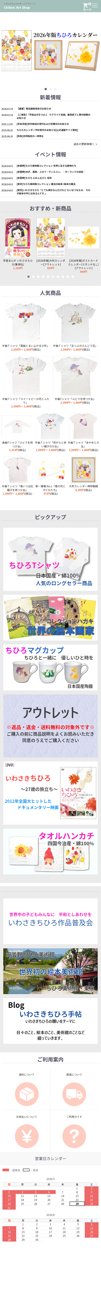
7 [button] (58, 276)
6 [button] (53, 276)
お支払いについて (26, 1117)
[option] (17, 246)
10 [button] (72, 276)
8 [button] (62, 276)
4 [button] (43, 276)
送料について (27, 1074)
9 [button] (67, 276)
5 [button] (48, 276)
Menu (95, 3)
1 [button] (45, 89)
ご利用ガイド (74, 1117)
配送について (74, 1074)
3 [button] (55, 89)
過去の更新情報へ (85, 144)
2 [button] (50, 89)
